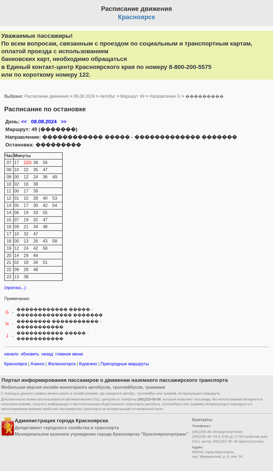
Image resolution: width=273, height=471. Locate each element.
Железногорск (62, 364)
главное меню (69, 354)
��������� (204, 96)
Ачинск (37, 364)
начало (11, 354)
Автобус (108, 96)
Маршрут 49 (132, 96)
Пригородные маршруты (124, 364)
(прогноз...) (15, 287)
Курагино (88, 364)
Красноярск (16, 364)
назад (47, 354)
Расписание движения (47, 96)
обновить (30, 354)
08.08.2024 (84, 96)
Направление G (164, 96)
